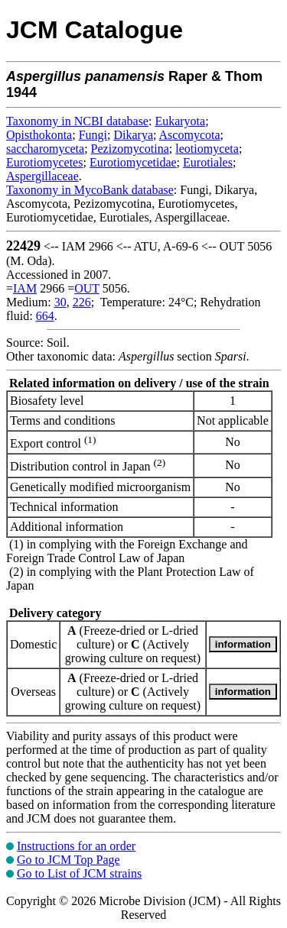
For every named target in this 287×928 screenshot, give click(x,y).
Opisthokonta (39, 134)
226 (82, 302)
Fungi (93, 134)
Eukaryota (180, 121)
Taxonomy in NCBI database (77, 121)
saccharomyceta (45, 148)
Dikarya (133, 134)
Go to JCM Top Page (68, 859)
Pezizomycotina (130, 148)
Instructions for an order (76, 845)
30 (60, 302)
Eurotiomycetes (44, 162)
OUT (86, 288)
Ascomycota (189, 134)
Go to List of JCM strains (79, 873)
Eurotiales (208, 162)
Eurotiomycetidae (133, 162)
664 (45, 315)
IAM (25, 288)
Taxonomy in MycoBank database (90, 189)
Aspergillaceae (42, 176)
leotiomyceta (207, 148)
